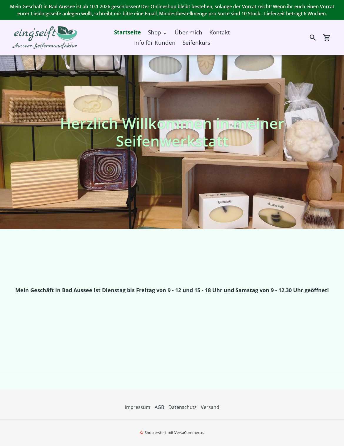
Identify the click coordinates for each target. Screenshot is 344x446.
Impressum (137, 407)
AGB (159, 407)
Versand (210, 407)
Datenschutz (182, 407)
